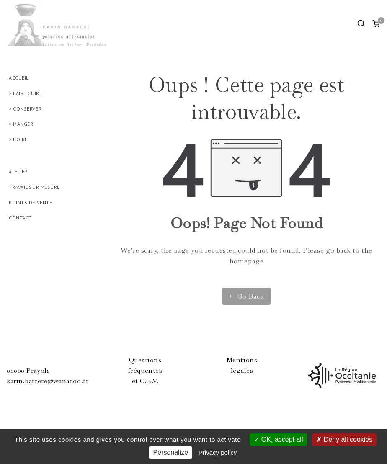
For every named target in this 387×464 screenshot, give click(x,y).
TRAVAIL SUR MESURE (34, 187)
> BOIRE (18, 139)
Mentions (242, 360)
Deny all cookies (344, 439)
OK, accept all (278, 439)
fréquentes (145, 370)
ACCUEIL (19, 78)
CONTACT (20, 217)
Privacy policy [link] (218, 452)
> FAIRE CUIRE (25, 93)
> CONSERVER (25, 109)
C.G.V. (149, 381)
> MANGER (21, 124)
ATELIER (18, 171)
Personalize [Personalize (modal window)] (170, 452)
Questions (145, 360)
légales (242, 370)
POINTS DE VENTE (30, 202)
